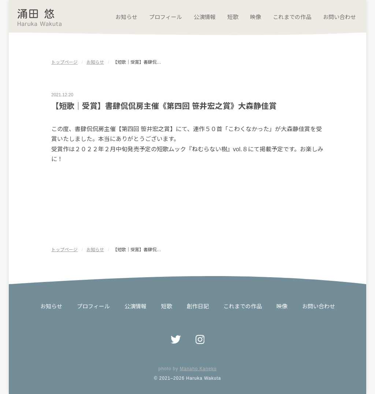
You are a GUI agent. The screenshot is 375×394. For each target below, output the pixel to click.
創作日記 (198, 306)
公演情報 (205, 17)
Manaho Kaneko (198, 368)
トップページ (64, 62)
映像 (255, 17)
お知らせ (126, 17)
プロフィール (165, 17)
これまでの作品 (292, 17)
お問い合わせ (339, 17)
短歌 (232, 17)
